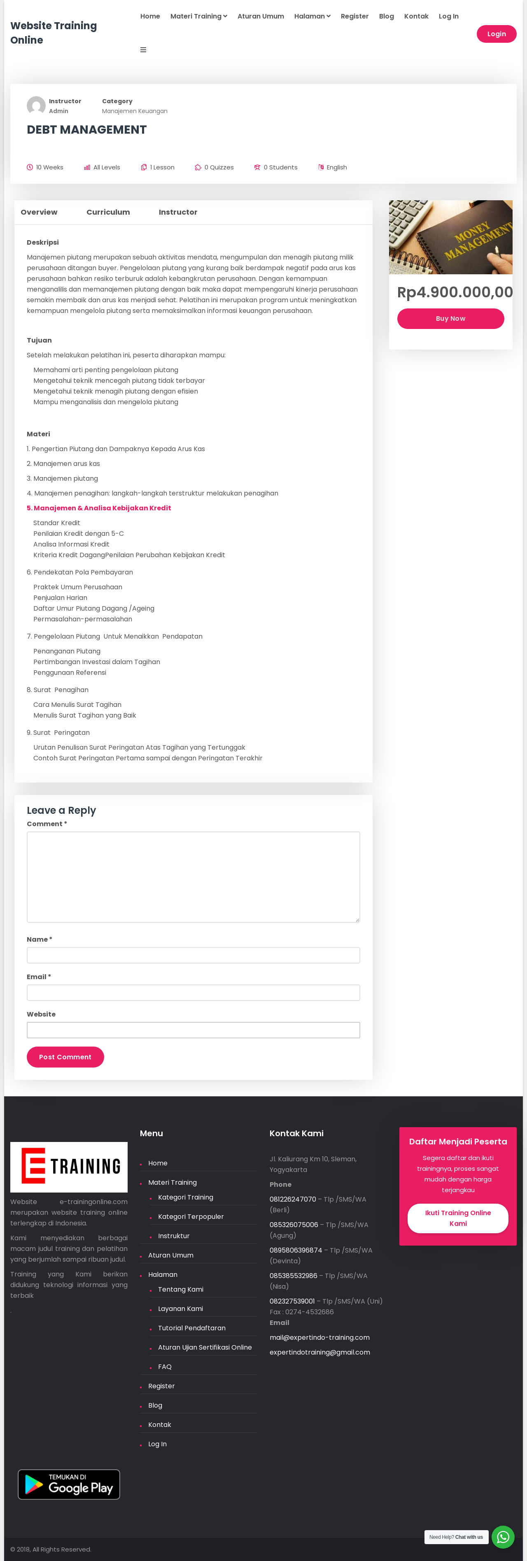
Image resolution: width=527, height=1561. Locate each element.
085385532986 (293, 1276)
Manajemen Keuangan (135, 111)
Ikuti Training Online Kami (458, 1218)
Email (39, 977)
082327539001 (292, 1301)
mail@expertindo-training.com (320, 1337)
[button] (138, 50)
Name (40, 939)
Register (355, 16)
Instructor (65, 101)
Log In (449, 16)
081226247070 (293, 1199)
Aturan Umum (261, 16)
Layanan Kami (180, 1308)
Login (496, 34)
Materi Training (198, 16)
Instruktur (174, 1236)
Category (117, 101)
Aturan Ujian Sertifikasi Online (205, 1347)
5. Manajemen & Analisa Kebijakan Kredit (99, 508)
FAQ (165, 1366)
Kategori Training (185, 1197)
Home (150, 16)
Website (41, 1014)
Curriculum (108, 212)
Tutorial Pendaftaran (192, 1328)
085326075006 (294, 1225)
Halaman (312, 16)
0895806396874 (296, 1250)
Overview (39, 212)
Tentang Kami (180, 1289)
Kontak (416, 16)
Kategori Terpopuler (191, 1216)
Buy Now (451, 318)
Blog (386, 16)
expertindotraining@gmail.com (320, 1352)
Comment (47, 824)
